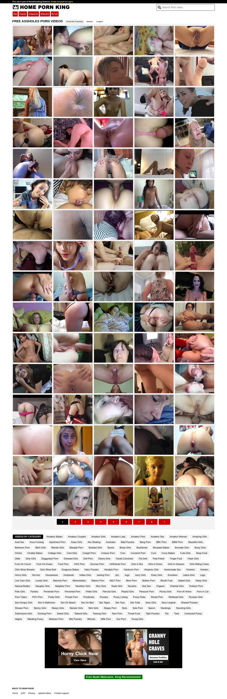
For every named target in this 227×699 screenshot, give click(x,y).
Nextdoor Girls (83, 586)
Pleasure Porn (146, 591)
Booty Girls (125, 547)
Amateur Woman (178, 536)
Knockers (172, 575)
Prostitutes (88, 597)
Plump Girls (166, 591)
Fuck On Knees (44, 564)
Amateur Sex (157, 536)
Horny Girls (20, 575)
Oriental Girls (177, 586)
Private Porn (71, 597)
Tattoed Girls (80, 613)
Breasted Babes (161, 547)
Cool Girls (72, 553)
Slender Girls (76, 608)
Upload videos (44, 693)
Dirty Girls (31, 558)
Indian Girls (85, 575)
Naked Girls (184, 580)
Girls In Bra (137, 564)
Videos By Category (28, 536)
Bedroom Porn (22, 547)
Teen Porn (117, 613)
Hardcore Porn (131, 569)
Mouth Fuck (167, 580)
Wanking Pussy (35, 619)
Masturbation (79, 580)
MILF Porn (115, 580)
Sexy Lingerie (169, 602)
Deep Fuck (201, 553)
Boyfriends (142, 547)
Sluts (124, 608)
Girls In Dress (155, 564)
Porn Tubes (21, 597)
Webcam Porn (56, 619)
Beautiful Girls (195, 542)
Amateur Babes (54, 536)
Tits (167, 613)
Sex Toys (120, 602)
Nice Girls (101, 586)
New (15, 14)
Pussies (104, 597)
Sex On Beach (68, 602)
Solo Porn (138, 608)
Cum (122, 553)
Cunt (153, 553)
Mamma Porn (60, 580)
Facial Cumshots (124, 558)
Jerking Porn (103, 575)
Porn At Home (184, 591)
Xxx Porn (121, 619)
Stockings (166, 608)
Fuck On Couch (23, 564)
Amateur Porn (138, 536)
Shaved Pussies (189, 602)
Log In (70, 2)
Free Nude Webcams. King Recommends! (113, 676)
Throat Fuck (134, 613)
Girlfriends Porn (118, 564)
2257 (23, 693)
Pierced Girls (109, 591)
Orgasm (160, 586)
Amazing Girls (199, 536)
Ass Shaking (94, 542)
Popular (22, 14)
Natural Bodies (22, 586)
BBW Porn (177, 542)
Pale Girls (20, 591)
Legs (202, 575)
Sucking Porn (44, 613)
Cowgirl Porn (89, 553)
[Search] (185, 7)
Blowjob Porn (76, 547)
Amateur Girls (98, 536)
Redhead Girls (176, 597)
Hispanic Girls (151, 569)
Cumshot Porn (138, 553)
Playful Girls (127, 591)
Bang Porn (145, 542)
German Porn (97, 564)
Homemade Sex (172, 569)
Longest (99, 21)
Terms (15, 693)
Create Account (57, 2)
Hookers (190, 569)
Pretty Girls (54, 597)
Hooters (204, 569)
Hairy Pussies (91, 569)
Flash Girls (193, 558)
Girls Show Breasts (25, 569)
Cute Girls (185, 553)
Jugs (127, 575)
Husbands (68, 575)
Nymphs (132, 586)
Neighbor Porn (62, 586)
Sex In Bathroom (46, 602)
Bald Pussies (127, 542)
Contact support (61, 693)
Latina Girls (189, 575)
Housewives (51, 575)
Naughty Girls (43, 586)
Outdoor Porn (196, 586)
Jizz (117, 575)
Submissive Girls (23, 613)
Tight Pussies (152, 613)
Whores (91, 619)
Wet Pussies (75, 619)
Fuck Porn (63, 564)
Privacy (31, 693)
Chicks (18, 553)
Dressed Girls (71, 558)
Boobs (111, 547)
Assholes (110, 542)
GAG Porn (79, 564)
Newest (90, 21)
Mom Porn (131, 580)
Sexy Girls (150, 602)
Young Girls (137, 619)
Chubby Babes (35, 553)
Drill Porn (88, 558)
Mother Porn (148, 580)
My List (55, 14)
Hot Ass (36, 575)
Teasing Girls (99, 613)
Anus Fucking (37, 542)
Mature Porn (97, 580)
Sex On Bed (87, 602)
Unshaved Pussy (193, 613)
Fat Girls (143, 558)
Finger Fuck (176, 558)
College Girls (54, 553)
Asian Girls (76, 542)
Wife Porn (106, 619)
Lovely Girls (42, 580)
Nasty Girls (201, 580)
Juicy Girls (140, 575)
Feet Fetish (158, 558)
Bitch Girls (40, 547)
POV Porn (37, 597)
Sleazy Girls (58, 608)
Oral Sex (146, 586)
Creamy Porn (108, 553)
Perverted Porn (72, 591)
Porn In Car (203, 591)
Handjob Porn (111, 569)
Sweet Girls (63, 613)
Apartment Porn (57, 542)
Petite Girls (91, 591)
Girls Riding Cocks (199, 564)
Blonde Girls (57, 547)
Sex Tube (135, 602)
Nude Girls (116, 586)
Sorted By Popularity (74, 21)
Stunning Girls (183, 608)
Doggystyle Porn (49, 558)
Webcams (45, 14)
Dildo (17, 558)
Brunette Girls (182, 547)
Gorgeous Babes (70, 569)
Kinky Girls (156, 575)
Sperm (151, 608)
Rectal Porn (157, 597)
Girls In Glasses (176, 564)
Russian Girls (196, 597)
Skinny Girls (40, 608)
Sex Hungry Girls (23, 602)
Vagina (18, 619)
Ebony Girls (104, 558)
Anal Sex (19, 542)
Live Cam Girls (22, 580)
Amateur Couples (77, 536)
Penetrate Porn (51, 591)
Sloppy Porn (110, 608)
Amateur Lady (118, 536)
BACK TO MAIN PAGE (23, 688)
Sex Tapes (104, 602)
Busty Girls (200, 547)
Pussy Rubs (139, 597)
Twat (176, 613)
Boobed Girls (95, 547)
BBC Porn (161, 542)
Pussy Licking (121, 597)
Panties (34, 591)
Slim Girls (93, 608)
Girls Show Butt (48, 569)
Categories (33, 14)
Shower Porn (21, 608)
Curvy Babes (168, 553)
